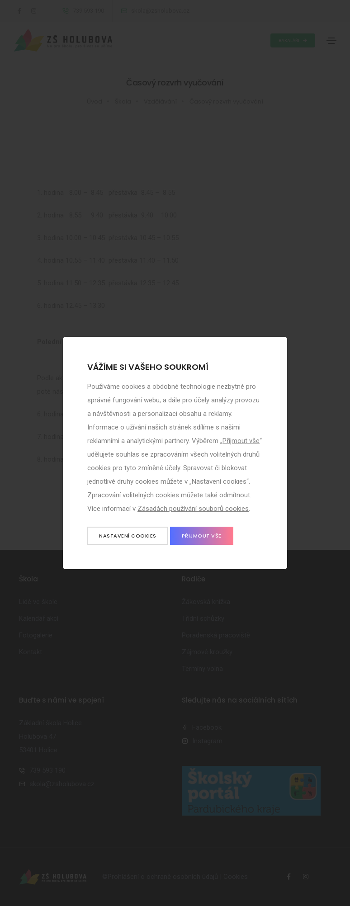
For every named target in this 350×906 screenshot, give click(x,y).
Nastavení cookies (127, 535)
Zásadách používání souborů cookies (193, 509)
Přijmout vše (241, 441)
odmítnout (234, 495)
